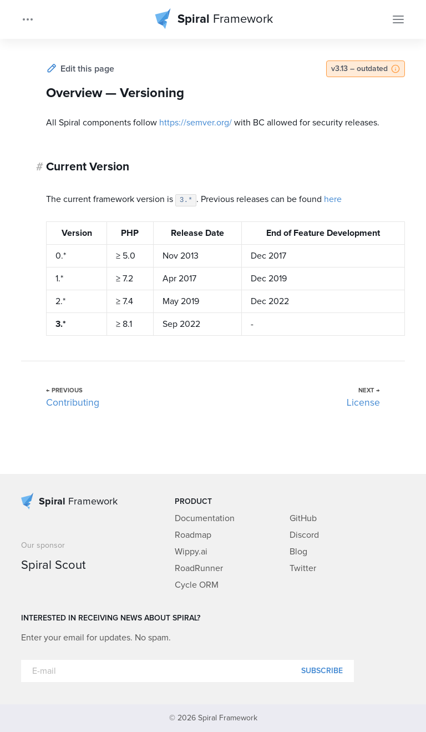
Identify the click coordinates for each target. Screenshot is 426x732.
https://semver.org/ (195, 122)
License (363, 403)
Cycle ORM (197, 584)
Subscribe (322, 671)
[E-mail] (187, 671)
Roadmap (193, 535)
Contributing (72, 403)
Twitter (303, 568)
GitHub (303, 518)
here (333, 199)
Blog (298, 551)
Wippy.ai (191, 551)
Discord (304, 535)
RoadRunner (199, 568)
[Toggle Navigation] (398, 19)
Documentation (205, 518)
